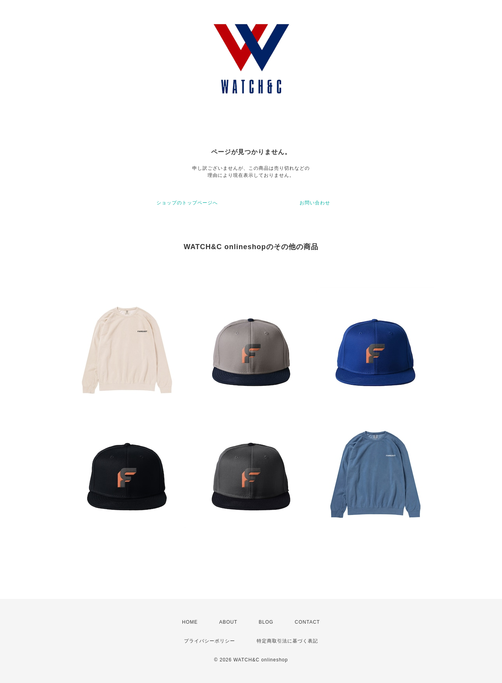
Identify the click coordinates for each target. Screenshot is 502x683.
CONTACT (307, 622)
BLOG (266, 622)
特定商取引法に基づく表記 (287, 641)
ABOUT (228, 622)
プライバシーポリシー (209, 641)
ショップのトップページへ (187, 203)
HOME (190, 622)
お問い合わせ (315, 203)
